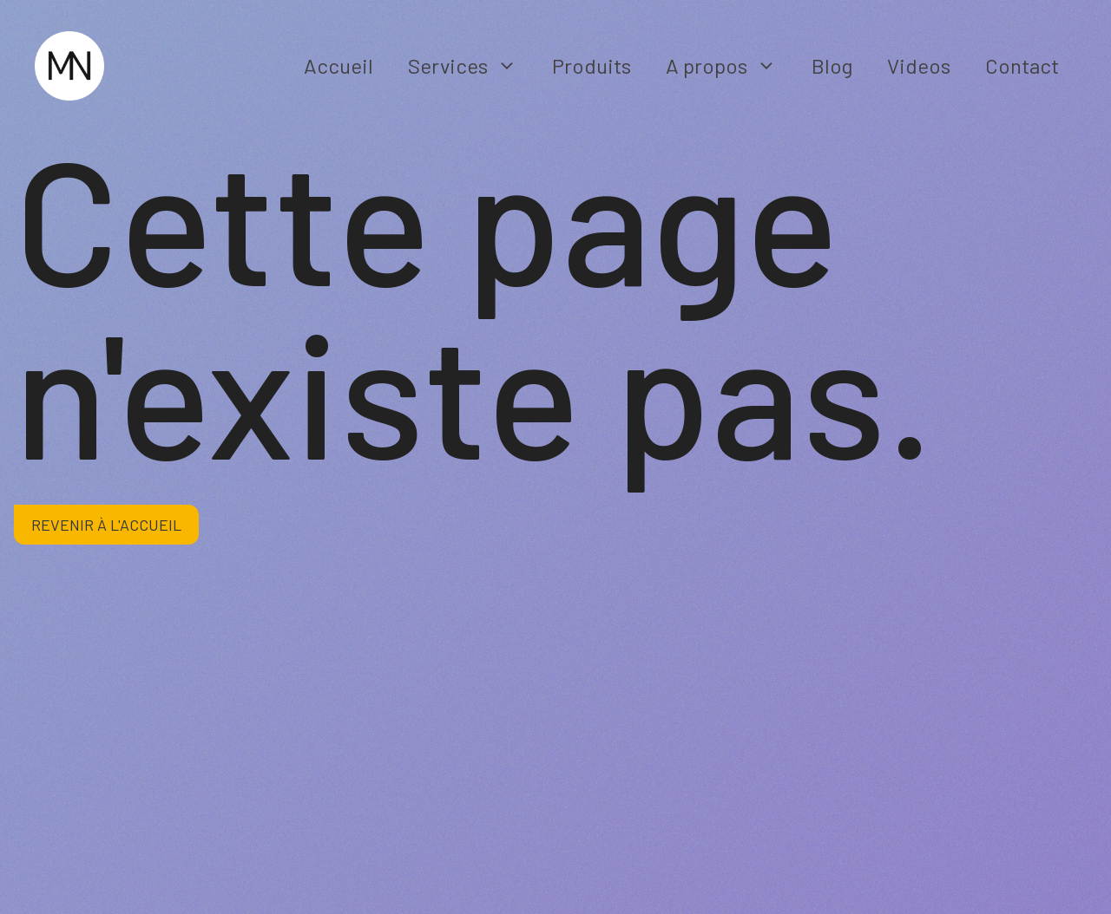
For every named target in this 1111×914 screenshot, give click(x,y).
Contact (1022, 65)
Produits (591, 65)
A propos (730, 66)
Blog (832, 65)
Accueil (338, 65)
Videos (918, 65)
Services (471, 66)
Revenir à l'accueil (106, 524)
